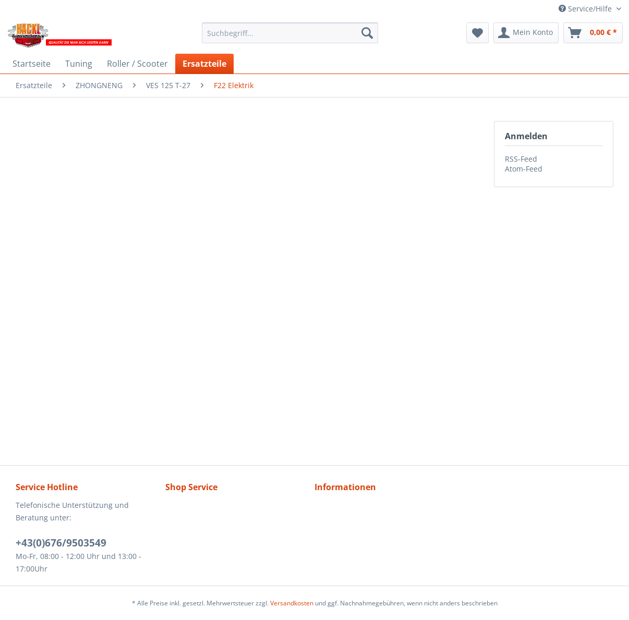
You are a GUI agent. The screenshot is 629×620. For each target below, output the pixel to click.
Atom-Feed (523, 169)
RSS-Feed (521, 159)
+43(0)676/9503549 (61, 543)
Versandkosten (291, 603)
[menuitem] (290, 32)
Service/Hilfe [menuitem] (586, 9)
